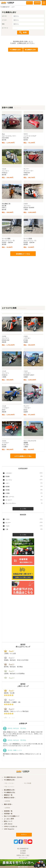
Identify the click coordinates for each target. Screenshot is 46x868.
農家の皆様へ (8, 804)
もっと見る (23, 508)
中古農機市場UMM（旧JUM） (13, 777)
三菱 (23, 529)
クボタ (23, 519)
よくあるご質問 (9, 819)
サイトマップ (23, 857)
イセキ (23, 526)
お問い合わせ (8, 824)
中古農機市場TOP (4, 7)
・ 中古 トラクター (8, 783)
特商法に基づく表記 (23, 855)
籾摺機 (23, 486)
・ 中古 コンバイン (8, 786)
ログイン (29, 2)
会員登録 (37, 2)
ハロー (23, 483)
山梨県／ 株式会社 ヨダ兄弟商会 (15, 673)
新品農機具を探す (30, 49)
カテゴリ (4, 16)
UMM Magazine (9, 829)
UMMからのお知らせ (10, 826)
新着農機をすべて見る (23, 254)
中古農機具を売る (9, 792)
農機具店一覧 (8, 795)
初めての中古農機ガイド (11, 816)
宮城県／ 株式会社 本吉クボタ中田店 (16, 660)
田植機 (23, 476)
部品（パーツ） (23, 496)
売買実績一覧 (8, 813)
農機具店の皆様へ (9, 797)
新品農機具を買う (9, 790)
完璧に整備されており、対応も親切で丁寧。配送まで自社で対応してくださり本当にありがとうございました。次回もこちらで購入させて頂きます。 (23, 733)
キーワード (5, 28)
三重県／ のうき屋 (10, 653)
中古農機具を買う (9, 780)
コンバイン (23, 480)
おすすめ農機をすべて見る (22, 456)
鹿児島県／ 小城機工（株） (12, 702)
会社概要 (23, 851)
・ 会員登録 (6, 801)
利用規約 (23, 853)
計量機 (23, 493)
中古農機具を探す (15, 49)
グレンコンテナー (23, 503)
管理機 (23, 490)
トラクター (23, 473)
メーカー (4, 20)
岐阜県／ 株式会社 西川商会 (13, 666)
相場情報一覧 (8, 811)
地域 (3, 24)
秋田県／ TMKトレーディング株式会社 (16, 711)
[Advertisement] (23, 82)
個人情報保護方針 (23, 848)
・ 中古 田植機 (26, 783)
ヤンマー (23, 522)
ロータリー (23, 500)
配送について (8, 821)
